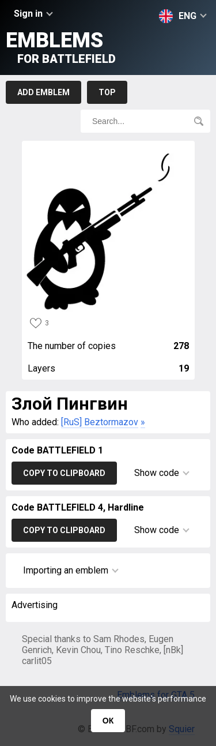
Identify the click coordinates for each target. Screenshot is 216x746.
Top (107, 92)
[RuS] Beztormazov (99, 422)
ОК (108, 720)
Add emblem (43, 92)
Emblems (61, 47)
